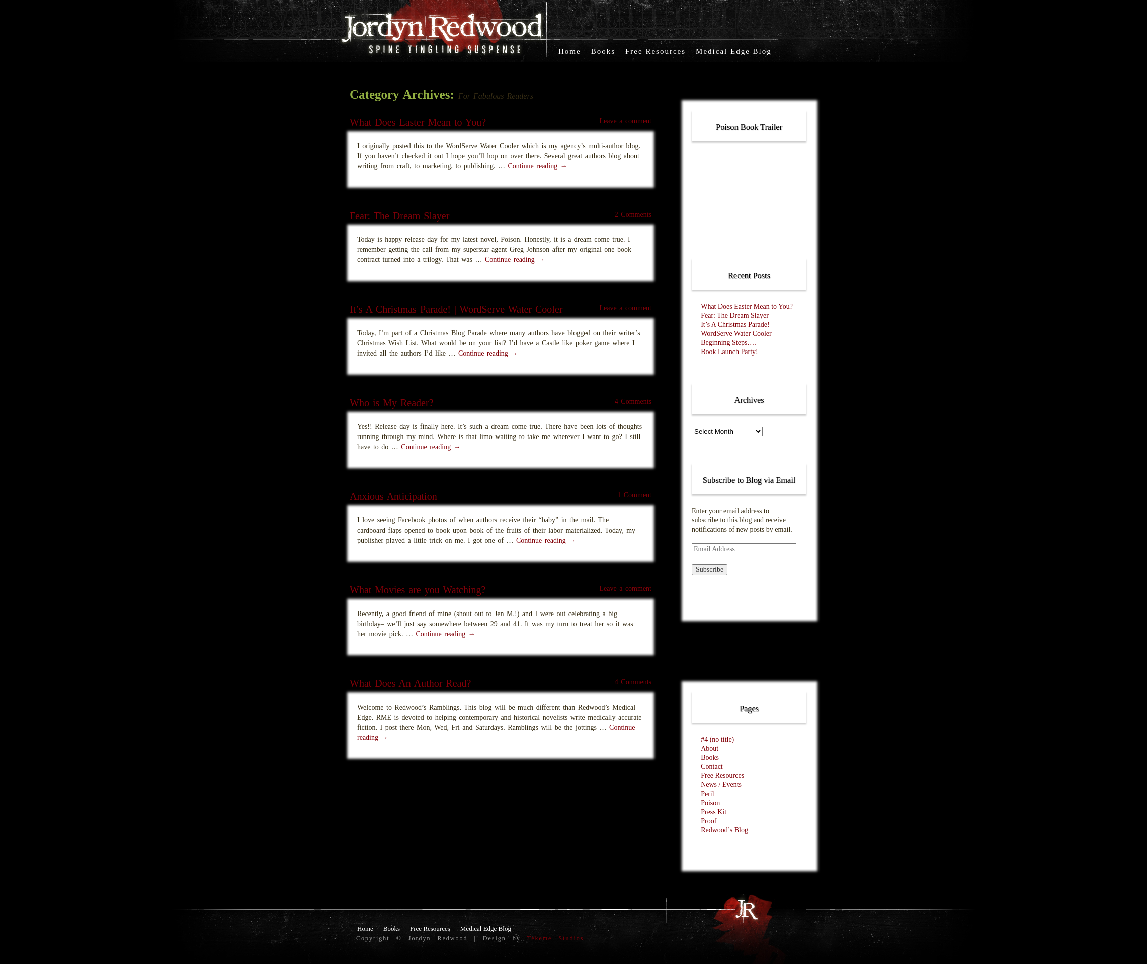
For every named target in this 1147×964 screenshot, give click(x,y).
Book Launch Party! (729, 352)
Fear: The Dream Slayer (399, 215)
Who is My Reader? (392, 402)
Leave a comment (625, 121)
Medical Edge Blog (734, 51)
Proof (708, 821)
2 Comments (633, 214)
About (709, 748)
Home (569, 51)
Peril (707, 794)
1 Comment (634, 495)
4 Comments (633, 401)
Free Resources (655, 51)
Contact (712, 766)
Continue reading (537, 166)
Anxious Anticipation (393, 496)
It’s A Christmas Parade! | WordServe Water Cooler (456, 309)
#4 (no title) (717, 739)
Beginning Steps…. (728, 342)
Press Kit (713, 812)
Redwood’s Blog (724, 830)
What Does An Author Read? (410, 683)
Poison (710, 803)
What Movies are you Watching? (417, 589)
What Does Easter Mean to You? (418, 122)
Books (603, 51)
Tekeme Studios (555, 938)
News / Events (721, 784)
